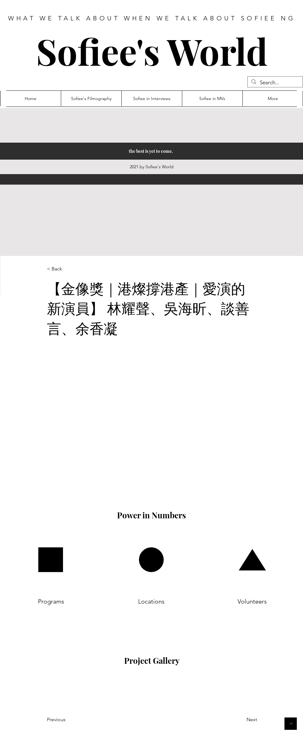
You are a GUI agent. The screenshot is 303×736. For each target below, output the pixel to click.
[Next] (236, 719)
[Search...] (274, 83)
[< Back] (67, 269)
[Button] (290, 723)
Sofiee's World (151, 51)
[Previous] (72, 719)
